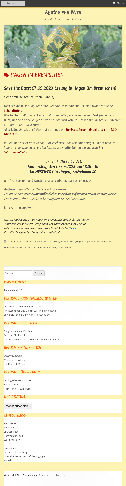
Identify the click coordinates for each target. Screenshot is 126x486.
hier (75, 228)
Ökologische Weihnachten (18, 380)
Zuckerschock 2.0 (13, 290)
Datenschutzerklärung (15, 452)
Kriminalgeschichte (13, 247)
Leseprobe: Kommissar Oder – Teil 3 (23, 306)
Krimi (108, 241)
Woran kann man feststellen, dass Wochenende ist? (31, 339)
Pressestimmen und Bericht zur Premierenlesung (30, 310)
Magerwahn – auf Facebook (19, 331)
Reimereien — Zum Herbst (18, 388)
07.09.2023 (52, 241)
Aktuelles (27, 241)
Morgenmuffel (39, 247)
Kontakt (8, 460)
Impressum (10, 447)
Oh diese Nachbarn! (14, 335)
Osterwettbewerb (13, 355)
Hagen (79, 241)
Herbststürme (11, 384)
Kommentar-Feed (13, 435)
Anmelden (9, 427)
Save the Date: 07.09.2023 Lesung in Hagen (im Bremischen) (60, 88)
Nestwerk (51, 247)
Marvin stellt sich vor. (15, 360)
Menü (120, 3)
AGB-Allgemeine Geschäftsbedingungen (25, 456)
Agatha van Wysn (63, 12)
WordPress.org (12, 439)
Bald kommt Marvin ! (15, 364)
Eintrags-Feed (11, 431)
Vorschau (68, 247)
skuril (60, 247)
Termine (37, 241)
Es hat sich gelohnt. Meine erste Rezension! (27, 314)
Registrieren (10, 423)
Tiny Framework (26, 475)
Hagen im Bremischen (94, 241)
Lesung (27, 247)
